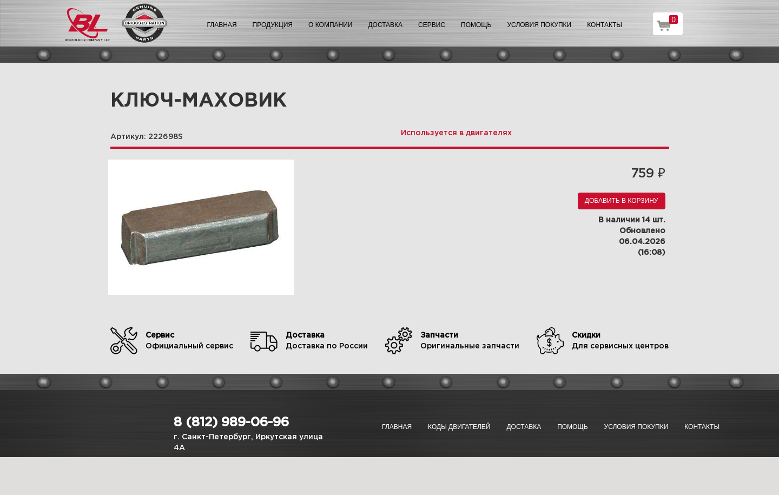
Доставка (385, 25)
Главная (222, 25)
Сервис (431, 25)
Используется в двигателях (456, 133)
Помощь (476, 25)
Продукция (273, 25)
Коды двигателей (459, 427)
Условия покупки (539, 25)
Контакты (604, 25)
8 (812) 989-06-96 (231, 422)
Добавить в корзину (621, 200)
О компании (330, 25)
